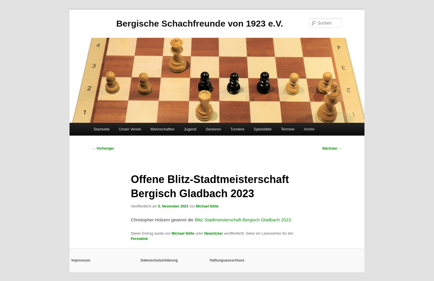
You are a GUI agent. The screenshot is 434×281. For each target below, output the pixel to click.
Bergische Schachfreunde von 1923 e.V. (199, 23)
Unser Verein (130, 129)
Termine (288, 129)
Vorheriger (103, 148)
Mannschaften (162, 129)
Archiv (309, 129)
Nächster (332, 148)
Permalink (139, 239)
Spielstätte (263, 129)
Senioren (213, 129)
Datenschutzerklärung (159, 260)
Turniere (237, 129)
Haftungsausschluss (227, 260)
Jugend (190, 129)
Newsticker (213, 233)
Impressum (80, 260)
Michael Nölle (207, 206)
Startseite (101, 129)
